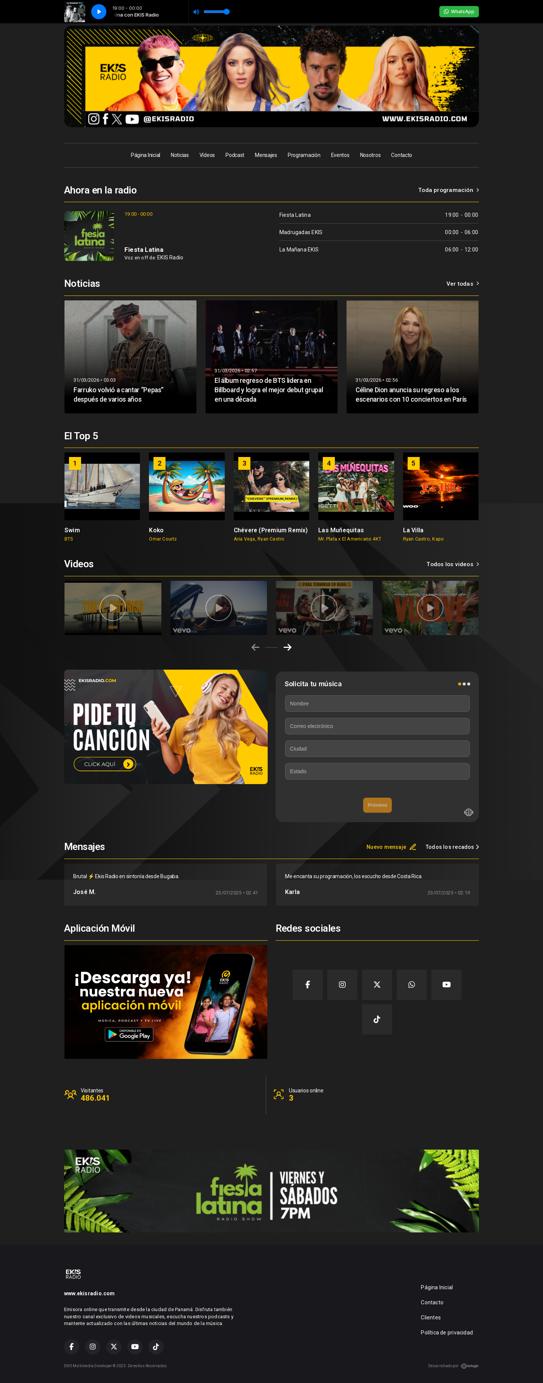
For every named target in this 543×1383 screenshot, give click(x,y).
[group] (102, 496)
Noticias (180, 155)
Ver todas (462, 283)
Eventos (340, 155)
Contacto (401, 155)
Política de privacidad (447, 1333)
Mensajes (266, 155)
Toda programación (448, 190)
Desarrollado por (453, 1366)
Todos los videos (452, 564)
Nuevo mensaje (392, 847)
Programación (304, 155)
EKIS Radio (170, 257)
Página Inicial (145, 155)
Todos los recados (452, 847)
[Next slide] (287, 647)
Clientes (431, 1317)
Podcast (234, 155)
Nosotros (370, 155)
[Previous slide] (255, 647)
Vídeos (207, 155)
